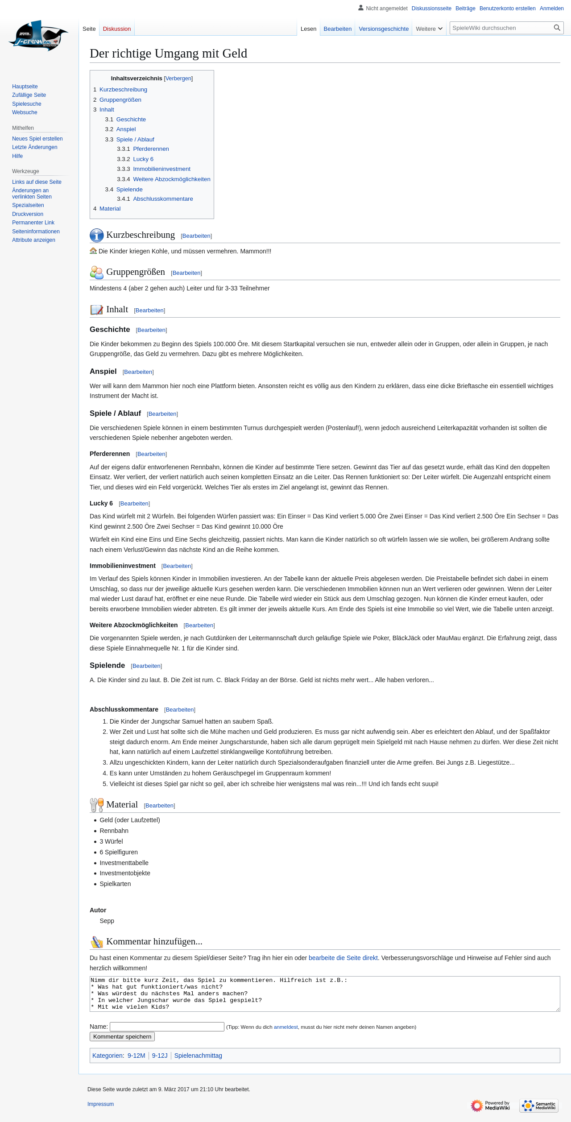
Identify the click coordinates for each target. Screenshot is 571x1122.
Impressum (100, 1111)
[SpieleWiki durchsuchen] (507, 27)
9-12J (160, 1062)
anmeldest (286, 1033)
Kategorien (107, 1062)
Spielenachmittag (198, 1062)
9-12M (136, 1062)
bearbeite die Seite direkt (343, 957)
